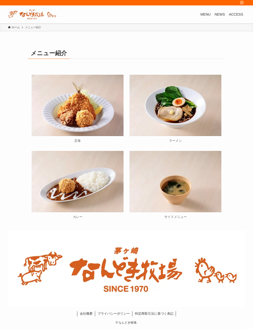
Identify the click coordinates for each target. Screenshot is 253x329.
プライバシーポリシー (114, 313)
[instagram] (242, 2)
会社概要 (86, 313)
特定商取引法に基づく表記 (154, 313)
